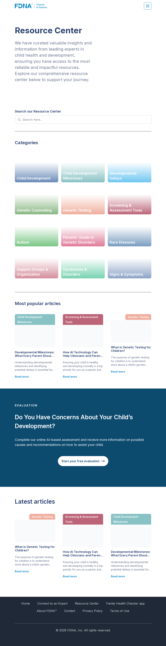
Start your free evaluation (80, 461)
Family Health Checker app (125, 603)
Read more (22, 376)
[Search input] (85, 119)
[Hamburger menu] (147, 6)
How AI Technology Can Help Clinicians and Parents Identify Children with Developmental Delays (83, 354)
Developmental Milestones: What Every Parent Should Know (34, 354)
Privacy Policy (93, 611)
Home (25, 603)
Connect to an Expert (52, 603)
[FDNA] (33, 6)
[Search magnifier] (19, 119)
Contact (69, 611)
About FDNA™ (47, 611)
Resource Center (87, 603)
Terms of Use (119, 611)
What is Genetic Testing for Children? (131, 349)
